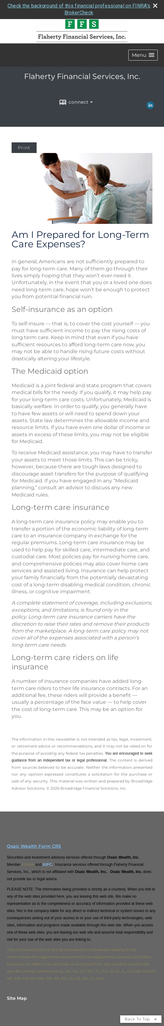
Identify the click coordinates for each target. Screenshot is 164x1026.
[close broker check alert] (155, 5)
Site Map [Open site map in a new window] (17, 998)
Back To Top (141, 1019)
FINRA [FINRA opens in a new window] (28, 864)
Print (24, 147)
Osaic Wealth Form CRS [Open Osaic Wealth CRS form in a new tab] (34, 846)
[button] (143, 55)
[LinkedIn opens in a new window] (150, 107)
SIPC (47, 864)
